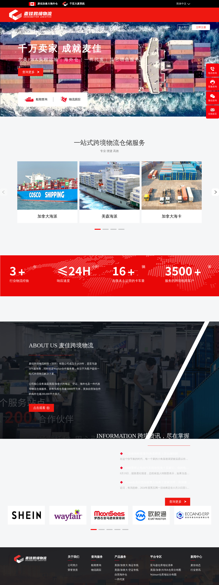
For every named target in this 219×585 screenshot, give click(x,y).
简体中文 (181, 3)
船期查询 (41, 99)
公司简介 (73, 565)
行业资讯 (196, 570)
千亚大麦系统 (77, 3)
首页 (41, 27)
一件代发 (120, 579)
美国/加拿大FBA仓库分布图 (165, 570)
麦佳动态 (196, 565)
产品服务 (59, 27)
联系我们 (102, 27)
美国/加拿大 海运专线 (126, 565)
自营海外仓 (121, 574)
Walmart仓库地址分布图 (163, 574)
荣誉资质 (73, 570)
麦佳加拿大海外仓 (47, 3)
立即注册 (201, 27)
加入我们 (143, 27)
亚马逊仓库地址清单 (161, 565)
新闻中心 (123, 27)
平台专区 (82, 27)
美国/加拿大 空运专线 (126, 570)
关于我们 (162, 27)
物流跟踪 (75, 99)
